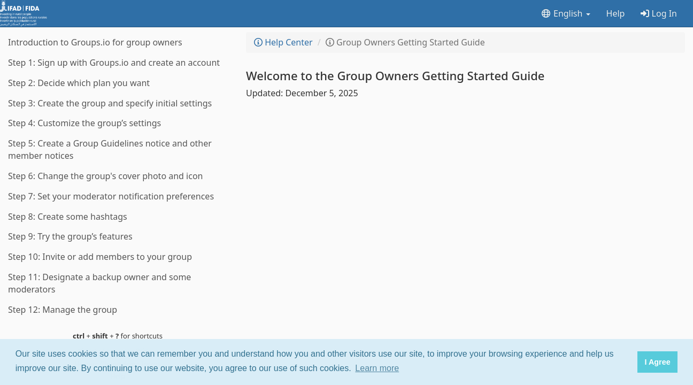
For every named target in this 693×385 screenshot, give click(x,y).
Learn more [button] (377, 368)
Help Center (283, 42)
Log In (659, 13)
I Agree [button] (657, 362)
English (565, 13)
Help (615, 13)
